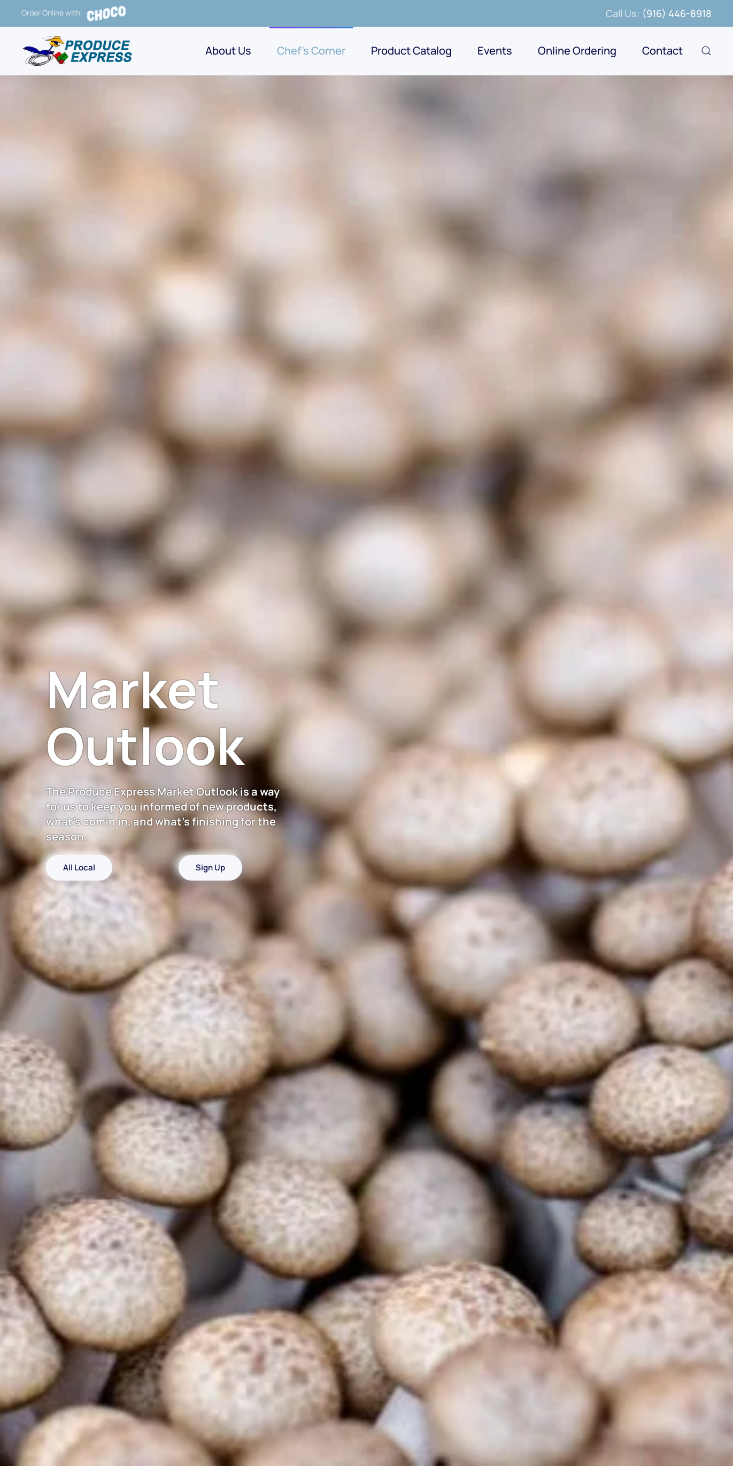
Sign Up (210, 867)
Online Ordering (577, 50)
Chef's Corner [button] (311, 50)
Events (494, 50)
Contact (662, 50)
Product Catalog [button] (411, 50)
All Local (79, 867)
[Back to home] (78, 51)
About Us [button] (228, 50)
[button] (706, 51)
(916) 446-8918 (677, 13)
